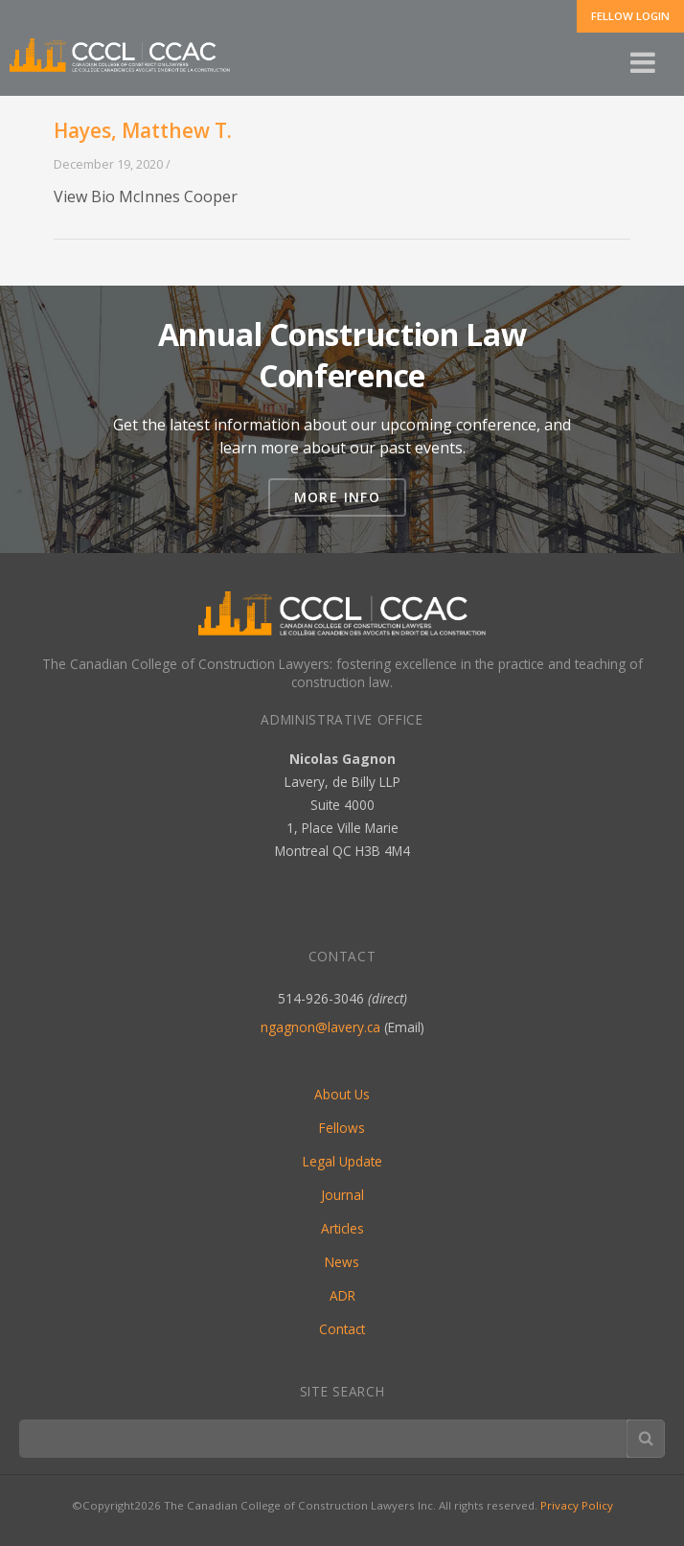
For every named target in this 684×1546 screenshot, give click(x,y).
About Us (342, 1094)
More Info (337, 497)
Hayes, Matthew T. (143, 130)
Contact (342, 1329)
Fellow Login (630, 16)
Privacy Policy (576, 1505)
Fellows (342, 1128)
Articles (342, 1228)
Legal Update (342, 1161)
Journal (342, 1195)
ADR (342, 1295)
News (342, 1262)
